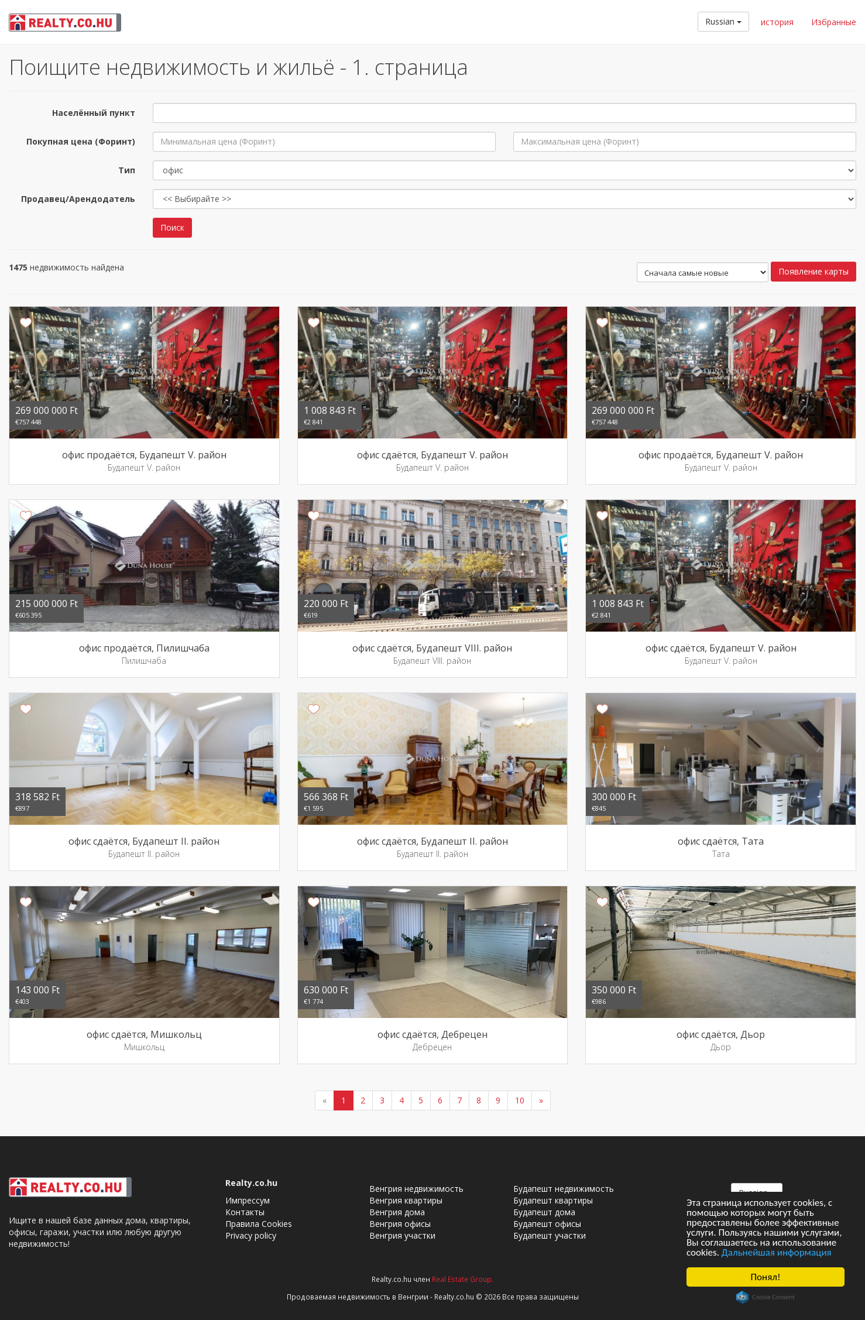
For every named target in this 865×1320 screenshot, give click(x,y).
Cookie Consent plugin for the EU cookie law (765, 1297)
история (777, 22)
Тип (126, 170)
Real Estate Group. (462, 1279)
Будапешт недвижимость (563, 1188)
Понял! (766, 1277)
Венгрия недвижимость (416, 1188)
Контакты (245, 1212)
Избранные (833, 22)
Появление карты (813, 271)
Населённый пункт (93, 112)
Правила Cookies (258, 1223)
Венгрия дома (397, 1212)
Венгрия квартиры (405, 1200)
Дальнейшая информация (777, 1252)
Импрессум (247, 1200)
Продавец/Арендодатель (78, 198)
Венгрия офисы (400, 1223)
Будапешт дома (544, 1212)
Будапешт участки (549, 1235)
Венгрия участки (402, 1235)
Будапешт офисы (547, 1223)
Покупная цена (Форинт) (80, 141)
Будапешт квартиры (553, 1200)
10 (519, 1100)
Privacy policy (250, 1235)
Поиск (172, 227)
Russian (723, 21)
